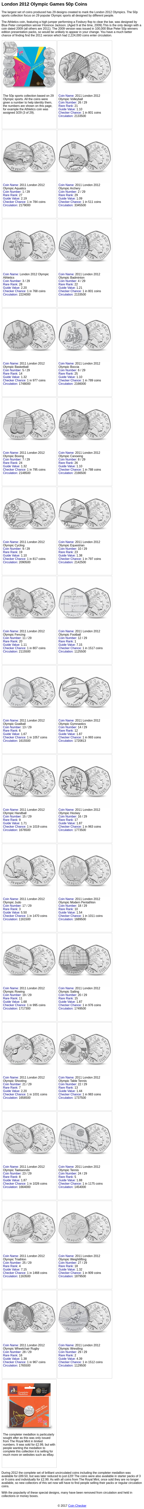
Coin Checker (77, 1505)
